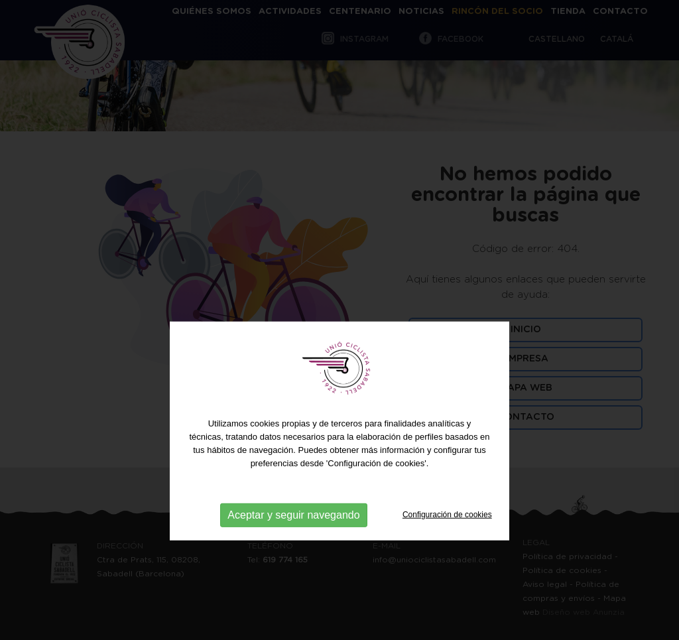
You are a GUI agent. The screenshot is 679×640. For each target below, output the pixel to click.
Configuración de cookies (447, 538)
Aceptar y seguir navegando (293, 538)
